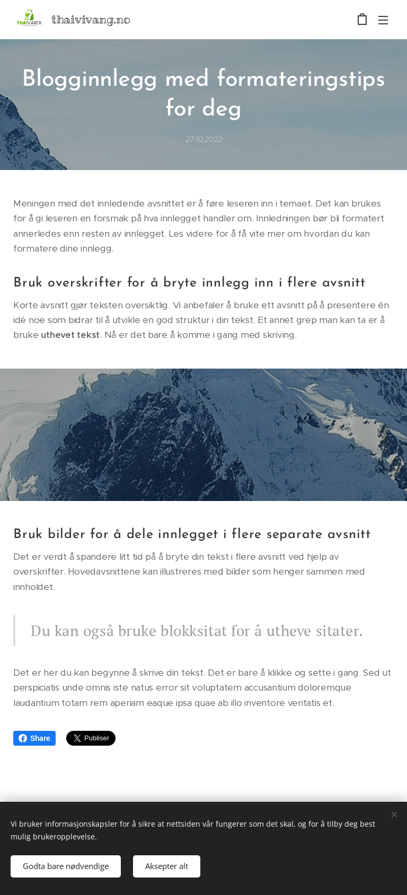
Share (34, 738)
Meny (383, 20)
